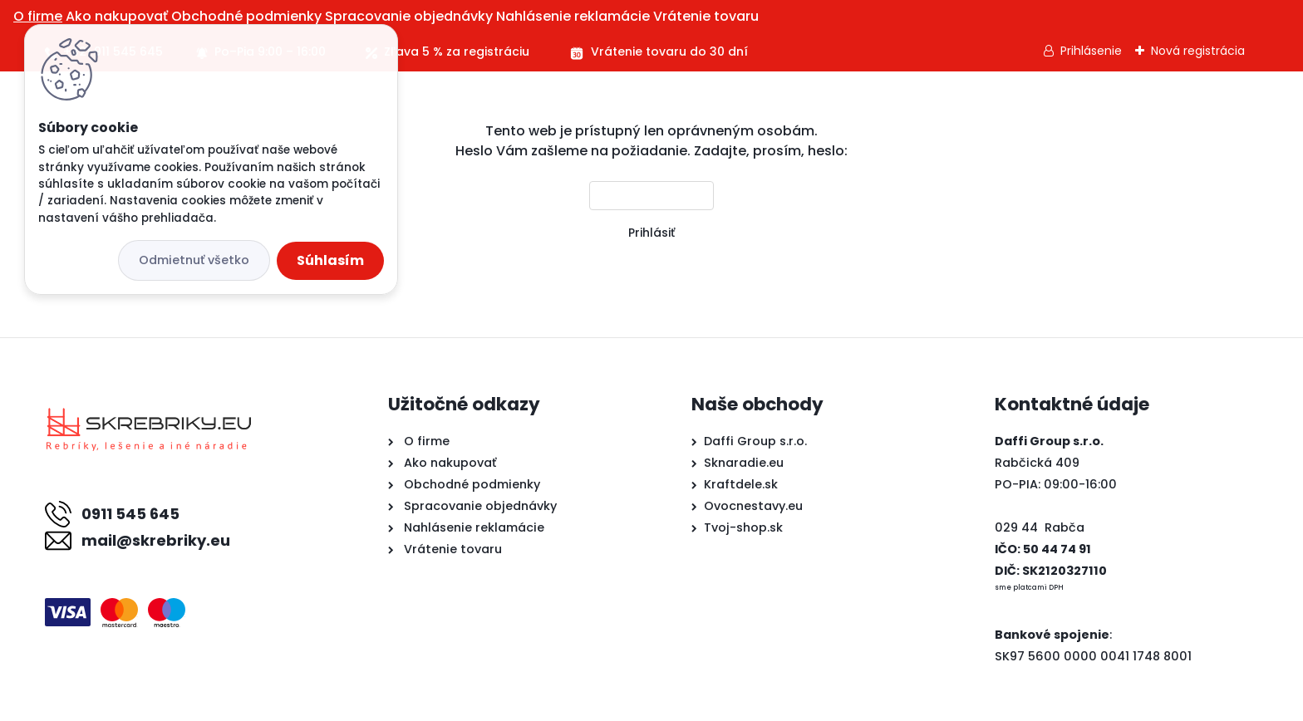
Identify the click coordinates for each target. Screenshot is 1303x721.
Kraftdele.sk (741, 484)
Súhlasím (330, 260)
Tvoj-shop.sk (743, 527)
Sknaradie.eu (744, 462)
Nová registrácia (1198, 50)
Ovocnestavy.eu (753, 506)
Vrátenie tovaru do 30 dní (669, 51)
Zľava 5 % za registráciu (456, 51)
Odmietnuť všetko (194, 260)
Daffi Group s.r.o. (755, 441)
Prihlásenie (1091, 50)
